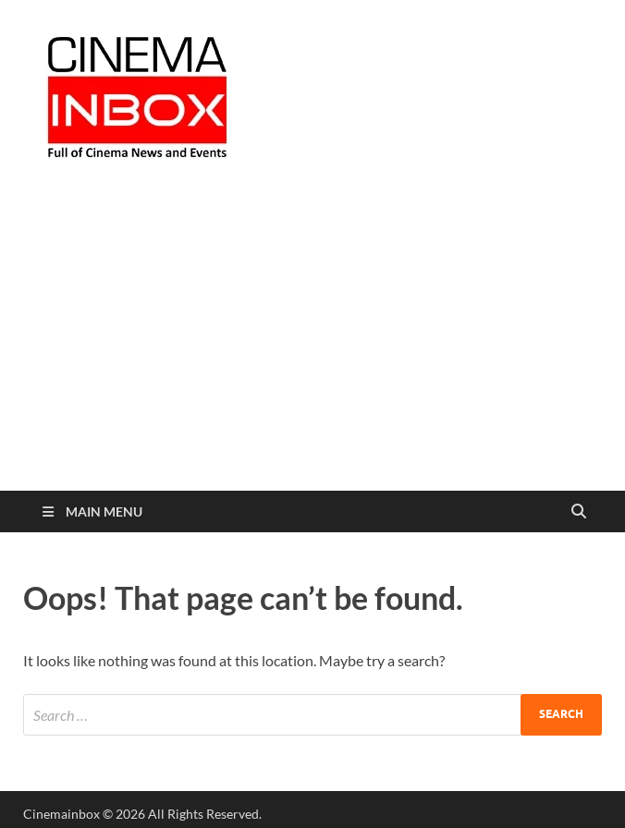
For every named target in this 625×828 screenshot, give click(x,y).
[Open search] (579, 512)
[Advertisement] (312, 352)
